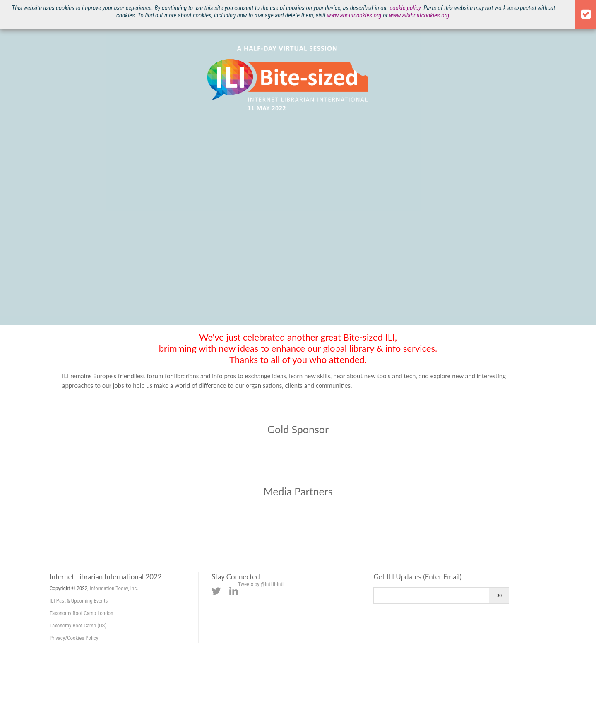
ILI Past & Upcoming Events (79, 601)
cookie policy (405, 8)
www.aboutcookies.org (354, 15)
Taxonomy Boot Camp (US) (78, 625)
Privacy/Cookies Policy (74, 638)
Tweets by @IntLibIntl (261, 584)
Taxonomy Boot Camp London (81, 613)
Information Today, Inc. (114, 588)
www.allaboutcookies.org (419, 15)
